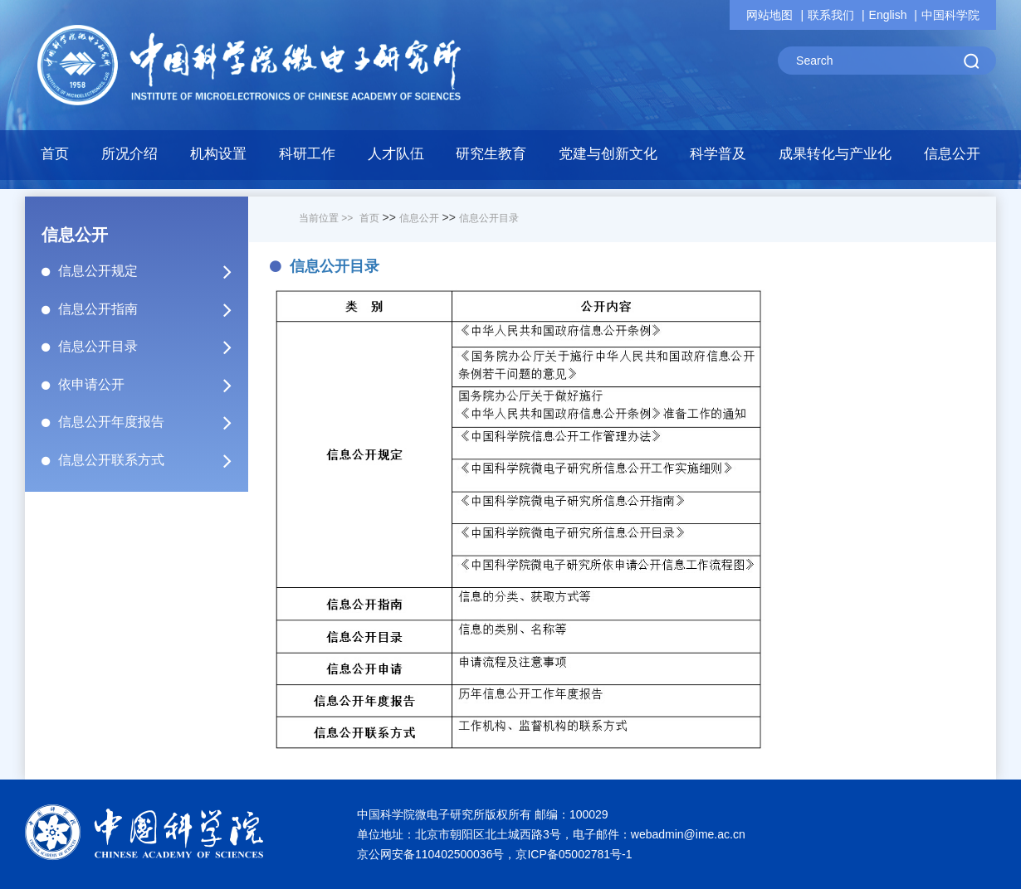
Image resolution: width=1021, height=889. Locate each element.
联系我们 (831, 15)
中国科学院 (950, 15)
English (888, 15)
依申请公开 (152, 385)
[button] (218, 158)
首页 (55, 154)
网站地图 (769, 15)
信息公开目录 (152, 347)
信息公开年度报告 (152, 422)
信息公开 (419, 218)
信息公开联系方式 (152, 460)
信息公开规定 (152, 271)
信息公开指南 (152, 309)
